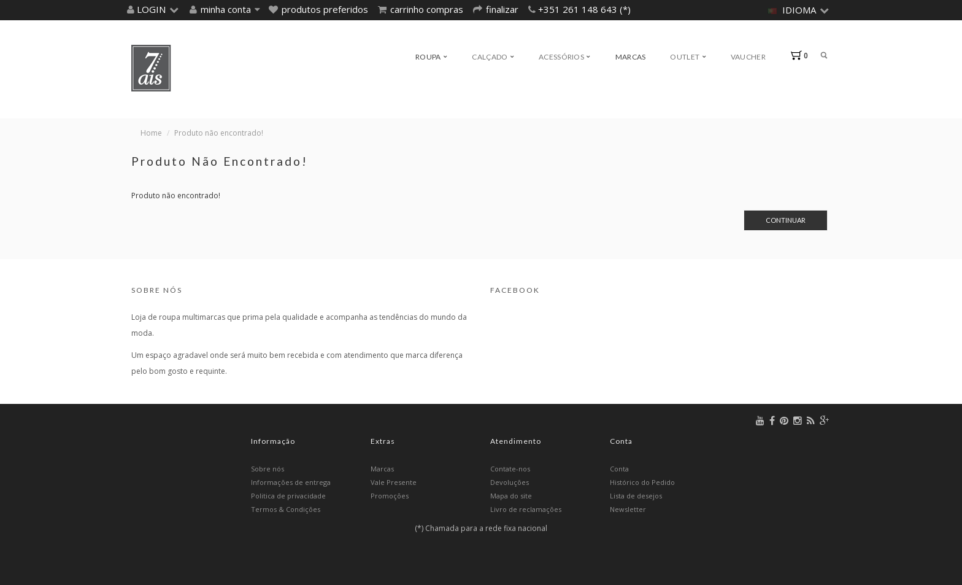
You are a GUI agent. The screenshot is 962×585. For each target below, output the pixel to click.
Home (151, 133)
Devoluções (509, 482)
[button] (156, 9)
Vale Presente (394, 482)
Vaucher (748, 56)
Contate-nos (510, 468)
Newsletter (628, 509)
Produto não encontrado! (218, 133)
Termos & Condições (285, 509)
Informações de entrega (291, 482)
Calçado (493, 56)
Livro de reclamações (525, 509)
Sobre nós (267, 468)
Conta (619, 468)
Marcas (630, 56)
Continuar (786, 220)
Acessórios (565, 56)
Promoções (390, 495)
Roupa (431, 56)
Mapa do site (511, 495)
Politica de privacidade (288, 495)
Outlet (688, 56)
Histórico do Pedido (642, 482)
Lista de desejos (636, 495)
